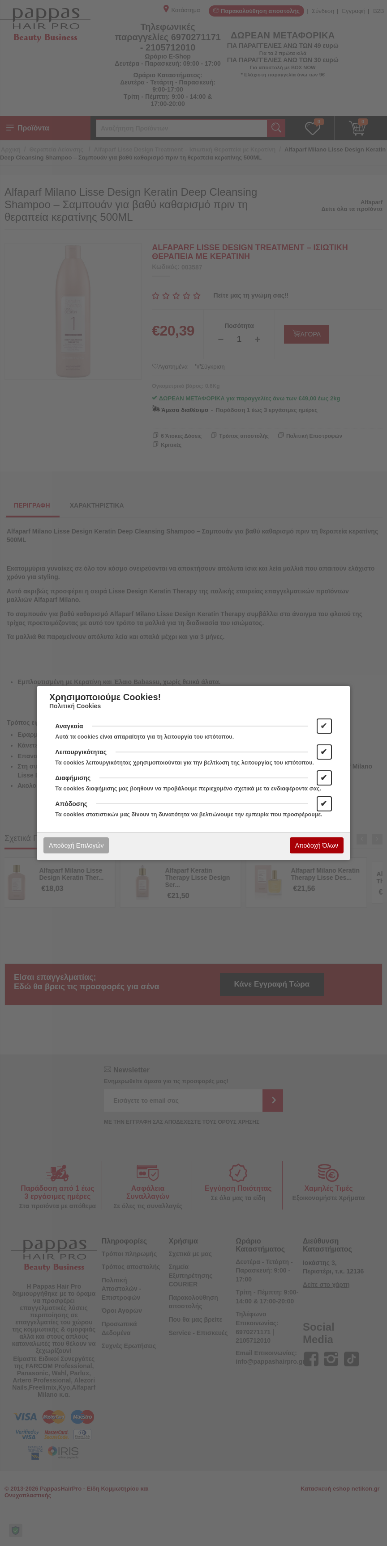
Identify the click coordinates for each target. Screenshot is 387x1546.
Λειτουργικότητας (81, 752)
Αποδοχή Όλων (316, 845)
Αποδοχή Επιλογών (76, 845)
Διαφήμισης (72, 777)
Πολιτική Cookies (75, 706)
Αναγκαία (69, 726)
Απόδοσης (71, 803)
